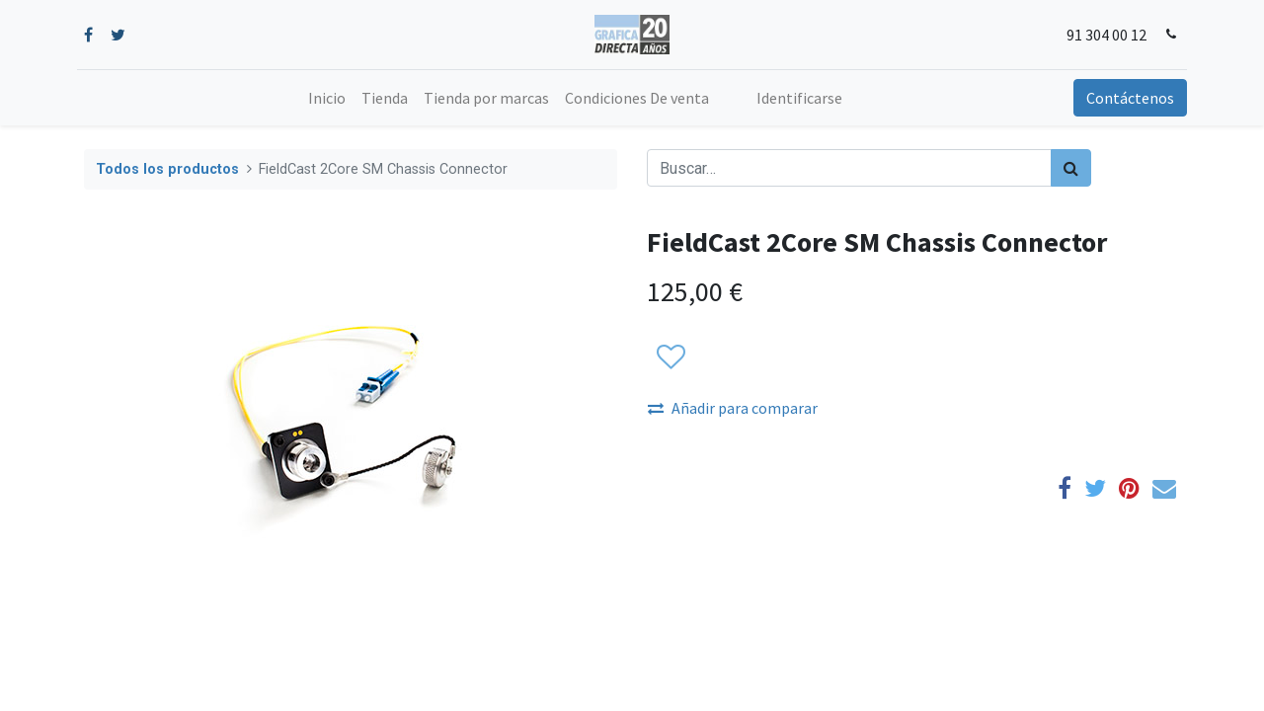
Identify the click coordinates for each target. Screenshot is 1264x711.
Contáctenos (1123, 98)
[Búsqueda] (1071, 168)
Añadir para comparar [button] (733, 408)
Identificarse (799, 98)
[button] (670, 357)
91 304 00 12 (1100, 34)
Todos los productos (167, 169)
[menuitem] (327, 98)
